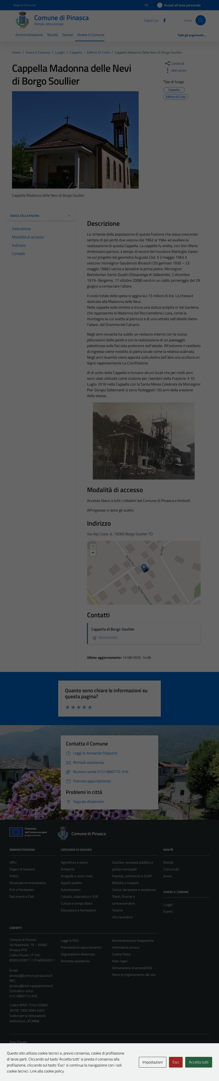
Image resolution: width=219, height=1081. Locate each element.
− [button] (93, 553)
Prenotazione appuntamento (81, 947)
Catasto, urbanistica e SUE (79, 896)
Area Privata (18, 1041)
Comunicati (171, 869)
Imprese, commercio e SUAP (132, 876)
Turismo (117, 910)
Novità (52, 35)
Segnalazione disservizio (78, 954)
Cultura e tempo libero (76, 903)
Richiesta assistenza (75, 961)
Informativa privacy (125, 947)
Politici (14, 876)
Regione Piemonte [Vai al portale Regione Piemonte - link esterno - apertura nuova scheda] (24, 5)
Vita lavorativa (122, 917)
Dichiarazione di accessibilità (132, 967)
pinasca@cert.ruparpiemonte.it (31, 985)
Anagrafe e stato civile (77, 876)
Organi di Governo (22, 869)
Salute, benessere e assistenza (134, 889)
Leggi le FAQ (69, 940)
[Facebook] (162, 20)
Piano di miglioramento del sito (134, 974)
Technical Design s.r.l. (38, 1068)
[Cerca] (200, 20)
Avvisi (167, 876)
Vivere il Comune (90, 35)
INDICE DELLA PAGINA (41, 215)
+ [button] (93, 546)
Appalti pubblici (71, 882)
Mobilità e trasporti (125, 882)
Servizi (67, 35)
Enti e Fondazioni (21, 889)
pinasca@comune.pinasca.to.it (30, 975)
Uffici (12, 862)
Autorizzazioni (70, 889)
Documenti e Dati (21, 896)
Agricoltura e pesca (74, 862)
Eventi (168, 911)
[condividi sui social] (174, 63)
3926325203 (104, 637)
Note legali (119, 961)
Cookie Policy (121, 954)
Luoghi (168, 904)
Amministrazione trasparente (133, 940)
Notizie (168, 862)
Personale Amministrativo (27, 882)
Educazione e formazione (78, 910)
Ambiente (68, 869)
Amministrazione (29, 35)
